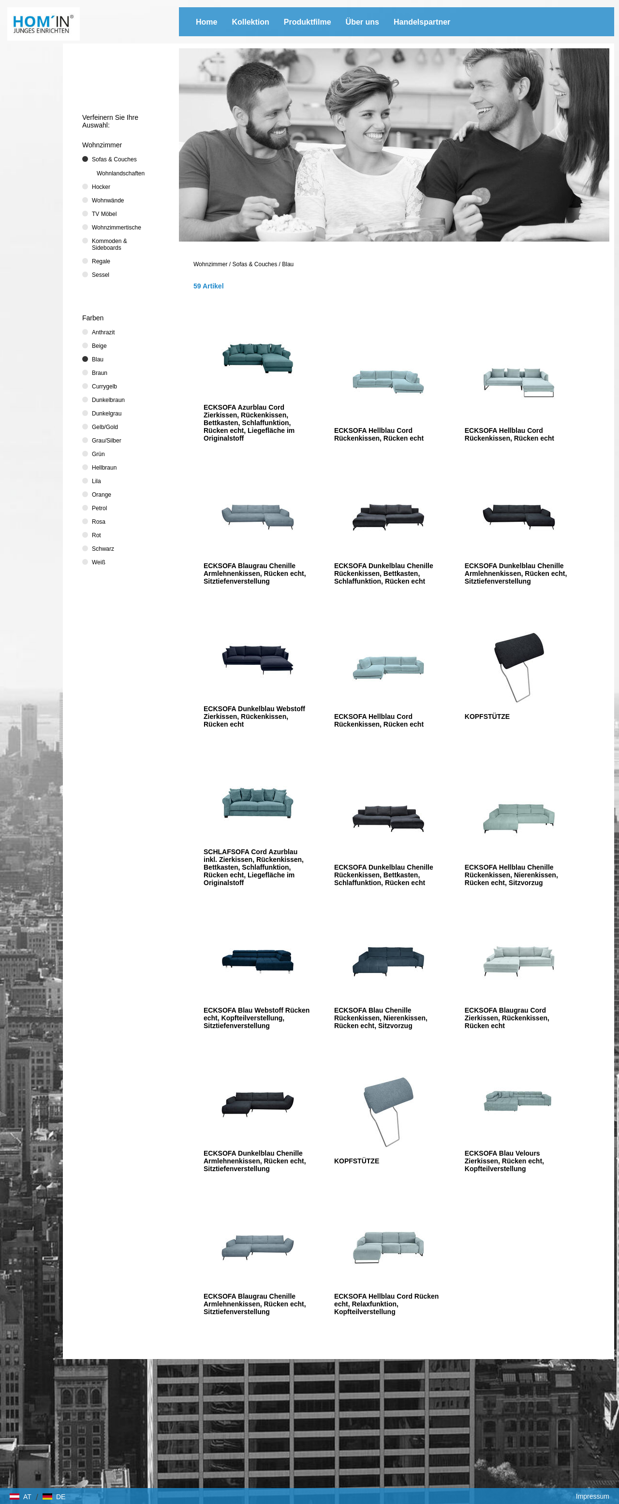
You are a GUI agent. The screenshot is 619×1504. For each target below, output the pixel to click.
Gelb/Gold (105, 427)
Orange (101, 494)
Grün (98, 454)
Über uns (362, 22)
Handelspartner (422, 22)
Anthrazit (103, 332)
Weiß (98, 562)
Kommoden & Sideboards (109, 244)
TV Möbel (104, 214)
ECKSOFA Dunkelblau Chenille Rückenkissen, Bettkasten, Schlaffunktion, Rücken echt (383, 573)
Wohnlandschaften (121, 173)
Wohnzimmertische (116, 227)
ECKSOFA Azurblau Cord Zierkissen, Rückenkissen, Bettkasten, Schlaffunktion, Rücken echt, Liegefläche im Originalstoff (249, 422)
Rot (96, 535)
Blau (288, 264)
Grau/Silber (106, 440)
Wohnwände (108, 200)
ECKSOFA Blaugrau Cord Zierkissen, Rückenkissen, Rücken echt (507, 1018)
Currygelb (104, 386)
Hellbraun (104, 467)
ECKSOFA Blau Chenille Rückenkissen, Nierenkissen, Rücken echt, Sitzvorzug (380, 1018)
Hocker (101, 187)
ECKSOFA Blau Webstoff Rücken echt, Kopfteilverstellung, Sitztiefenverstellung (257, 1018)
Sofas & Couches (255, 264)
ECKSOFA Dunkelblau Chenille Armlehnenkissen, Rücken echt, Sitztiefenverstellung (516, 573)
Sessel (100, 275)
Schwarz (103, 548)
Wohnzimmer (210, 264)
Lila (96, 481)
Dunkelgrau (106, 413)
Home (206, 22)
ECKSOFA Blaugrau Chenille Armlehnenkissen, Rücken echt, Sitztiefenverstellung (255, 573)
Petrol (99, 508)
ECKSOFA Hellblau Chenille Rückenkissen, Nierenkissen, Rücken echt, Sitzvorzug (511, 875)
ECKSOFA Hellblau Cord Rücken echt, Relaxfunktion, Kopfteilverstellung (386, 1304)
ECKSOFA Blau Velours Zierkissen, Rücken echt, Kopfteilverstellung (504, 1161)
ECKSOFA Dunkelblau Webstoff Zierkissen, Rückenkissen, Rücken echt (254, 716)
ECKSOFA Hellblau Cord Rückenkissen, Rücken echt (379, 434)
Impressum (592, 1496)
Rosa (98, 521)
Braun (99, 373)
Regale (101, 261)
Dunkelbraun (108, 400)
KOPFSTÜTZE (487, 716)
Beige (99, 346)
